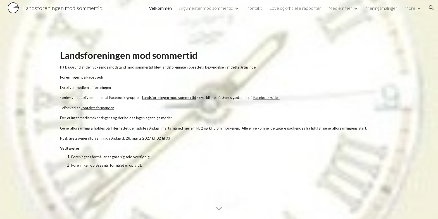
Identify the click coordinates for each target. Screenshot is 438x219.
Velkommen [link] (160, 8)
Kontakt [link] (254, 8)
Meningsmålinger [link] (381, 8)
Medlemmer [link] (340, 8)
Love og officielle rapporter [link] (295, 8)
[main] (219, 109)
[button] (431, 7)
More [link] (409, 8)
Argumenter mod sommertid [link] (206, 8)
